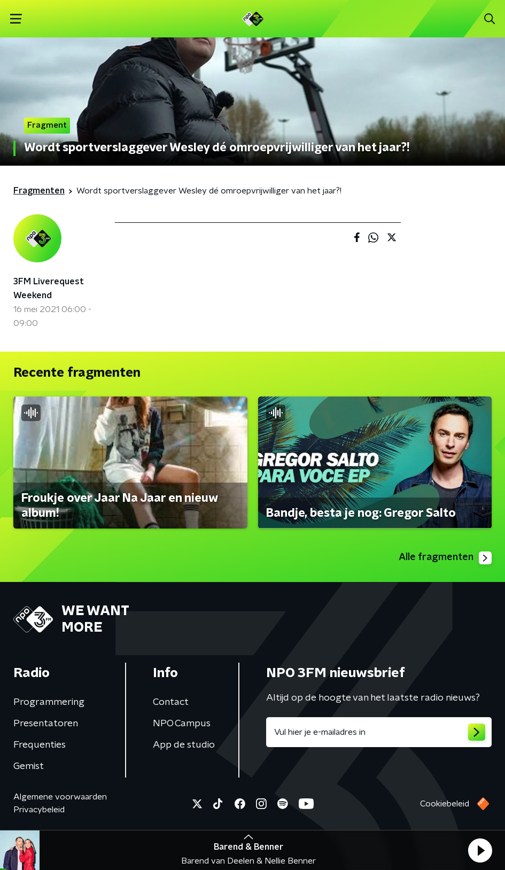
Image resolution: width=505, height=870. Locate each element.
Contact (171, 702)
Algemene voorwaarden (60, 797)
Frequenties (39, 745)
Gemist (28, 766)
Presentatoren (45, 723)
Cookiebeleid (444, 803)
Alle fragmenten (445, 557)
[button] (480, 850)
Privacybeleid (39, 809)
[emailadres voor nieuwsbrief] (379, 732)
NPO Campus (182, 723)
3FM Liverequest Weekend (48, 288)
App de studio (184, 745)
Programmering (48, 702)
